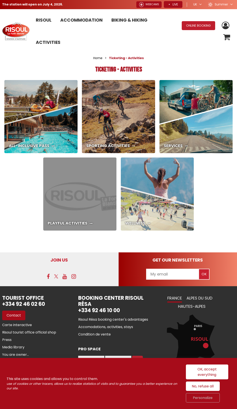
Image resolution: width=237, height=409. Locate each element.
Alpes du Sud (199, 298)
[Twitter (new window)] (56, 276)
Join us (59, 260)
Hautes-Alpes (192, 306)
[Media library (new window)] (13, 347)
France (174, 298)
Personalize (203, 397)
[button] (226, 37)
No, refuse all (203, 386)
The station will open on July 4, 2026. (32, 4)
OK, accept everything (207, 372)
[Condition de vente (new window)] (94, 334)
